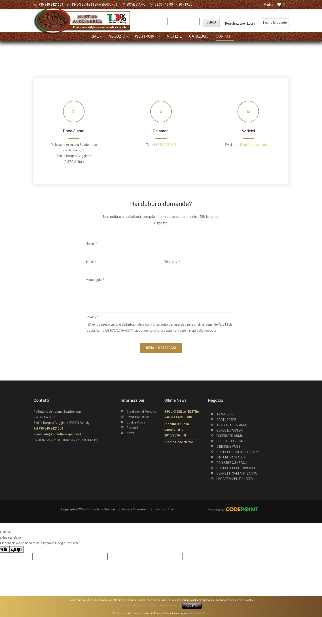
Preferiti (272, 4)
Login (251, 23)
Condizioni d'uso (138, 417)
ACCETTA (192, 605)
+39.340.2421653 (50, 4)
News (130, 433)
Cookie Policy (136, 422)
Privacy (92, 317)
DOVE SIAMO (136, 4)
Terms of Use (164, 509)
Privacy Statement (135, 509)
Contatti (132, 428)
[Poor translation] (16, 549)
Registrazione (235, 23)
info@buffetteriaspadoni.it (95, 4)
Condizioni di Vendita (141, 411)
